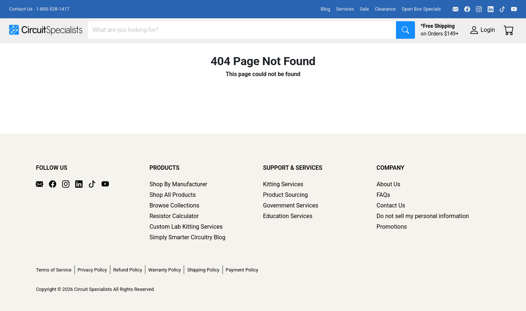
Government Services (290, 205)
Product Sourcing (285, 194)
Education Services (287, 216)
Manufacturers (63, 51)
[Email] (455, 9)
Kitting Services (283, 184)
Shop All (20, 51)
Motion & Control (326, 51)
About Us (388, 184)
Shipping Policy (203, 270)
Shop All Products (172, 194)
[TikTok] (502, 9)
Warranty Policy (164, 270)
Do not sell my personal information (423, 216)
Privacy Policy (92, 270)
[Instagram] (479, 9)
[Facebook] (467, 9)
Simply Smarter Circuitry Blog (187, 237)
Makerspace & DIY (228, 51)
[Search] (242, 30)
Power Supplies (170, 51)
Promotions (392, 226)
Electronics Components (394, 51)
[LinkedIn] (490, 9)
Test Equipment (116, 51)
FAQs (383, 194)
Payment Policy (242, 270)
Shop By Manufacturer (178, 184)
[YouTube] (514, 9)
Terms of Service (53, 270)
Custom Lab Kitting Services (185, 226)
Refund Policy (127, 270)
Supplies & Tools (461, 51)
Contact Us (391, 205)
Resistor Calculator (174, 216)
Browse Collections (174, 205)
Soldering (278, 51)
